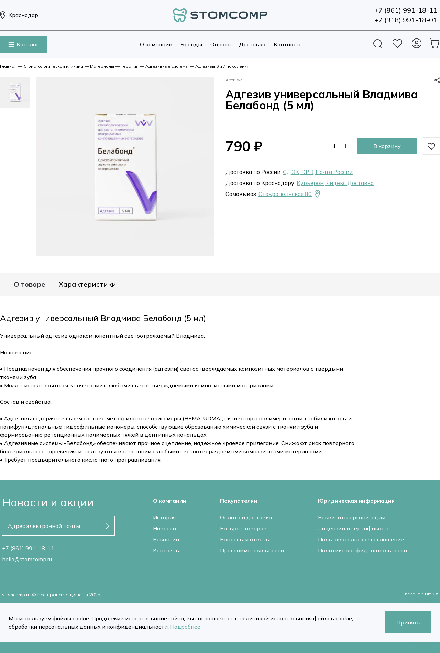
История (164, 517)
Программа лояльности (252, 550)
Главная (8, 66)
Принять (408, 622)
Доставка (252, 44)
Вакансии (166, 539)
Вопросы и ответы (245, 539)
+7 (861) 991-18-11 (28, 548)
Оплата (220, 44)
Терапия (130, 66)
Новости (164, 528)
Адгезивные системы (166, 66)
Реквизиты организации (351, 517)
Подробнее (185, 626)
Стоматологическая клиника (53, 66)
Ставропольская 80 (289, 194)
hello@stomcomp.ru (27, 559)
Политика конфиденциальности (362, 550)
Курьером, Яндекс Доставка (335, 182)
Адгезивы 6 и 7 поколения (222, 66)
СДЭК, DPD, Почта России (318, 171)
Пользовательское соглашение (361, 539)
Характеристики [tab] (87, 284)
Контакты (287, 44)
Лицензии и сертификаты (353, 528)
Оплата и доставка (246, 517)
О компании (156, 44)
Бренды (191, 44)
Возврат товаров (243, 528)
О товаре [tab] (29, 284)
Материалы (102, 66)
